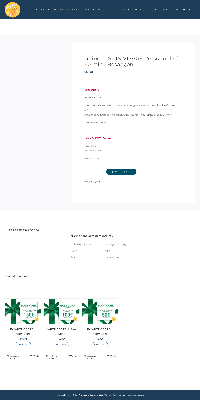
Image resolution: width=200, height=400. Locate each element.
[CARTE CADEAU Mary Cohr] (61, 311)
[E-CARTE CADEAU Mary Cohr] (23, 311)
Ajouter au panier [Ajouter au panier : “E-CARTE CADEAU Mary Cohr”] (14, 357)
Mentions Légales (63, 395)
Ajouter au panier (121, 171)
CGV (75, 395)
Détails (35, 356)
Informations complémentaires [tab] (23, 230)
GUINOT (100, 182)
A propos (83, 395)
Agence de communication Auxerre (128, 395)
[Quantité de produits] (94, 172)
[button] (190, 10)
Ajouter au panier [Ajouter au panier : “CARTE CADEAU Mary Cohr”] (52, 357)
